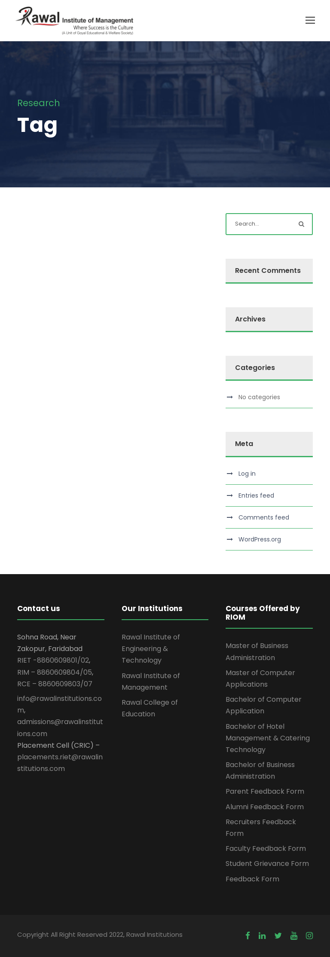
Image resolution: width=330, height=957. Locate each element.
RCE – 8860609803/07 (54, 684)
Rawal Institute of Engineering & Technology (151, 648)
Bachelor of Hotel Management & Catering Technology (268, 738)
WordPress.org (259, 539)
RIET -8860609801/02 (53, 660)
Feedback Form (252, 879)
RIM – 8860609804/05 (54, 672)
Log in (247, 473)
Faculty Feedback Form (266, 848)
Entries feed (256, 495)
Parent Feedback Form (265, 791)
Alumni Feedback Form (265, 807)
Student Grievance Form (267, 863)
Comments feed (263, 517)
